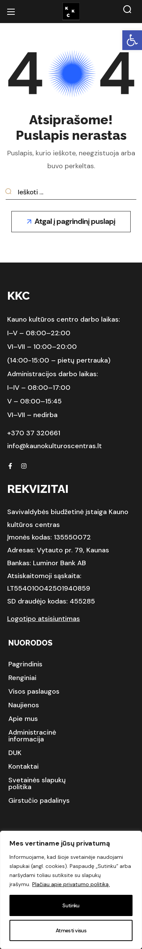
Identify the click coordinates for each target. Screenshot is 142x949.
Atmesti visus (71, 930)
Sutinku (70, 905)
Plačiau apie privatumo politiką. (71, 884)
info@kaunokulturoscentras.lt (54, 445)
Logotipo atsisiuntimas (43, 618)
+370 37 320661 (33, 433)
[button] (132, 40)
